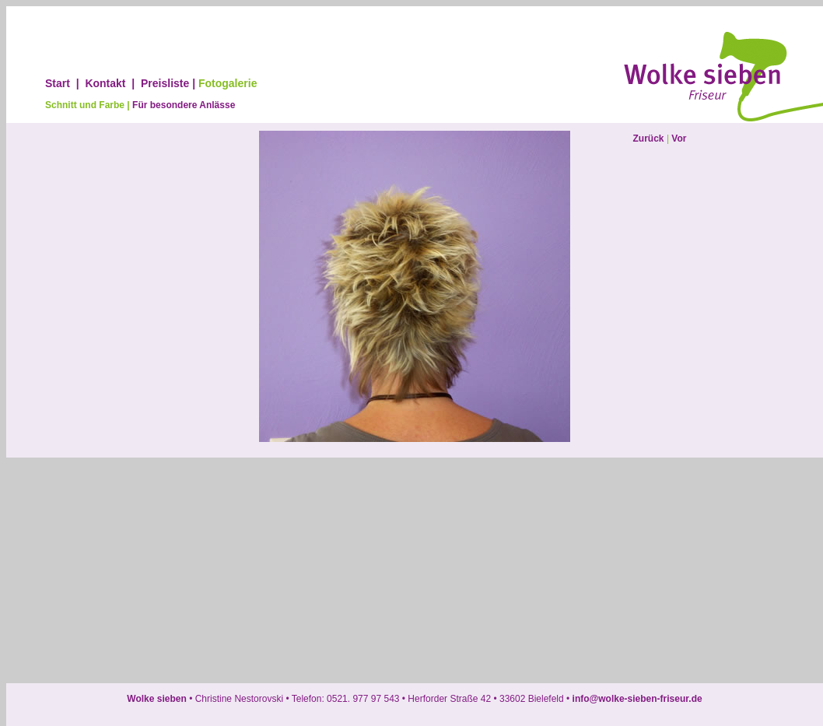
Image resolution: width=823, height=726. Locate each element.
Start (57, 83)
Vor (678, 138)
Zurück (648, 138)
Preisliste (165, 83)
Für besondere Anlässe (183, 105)
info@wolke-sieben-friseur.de (635, 698)
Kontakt (105, 83)
